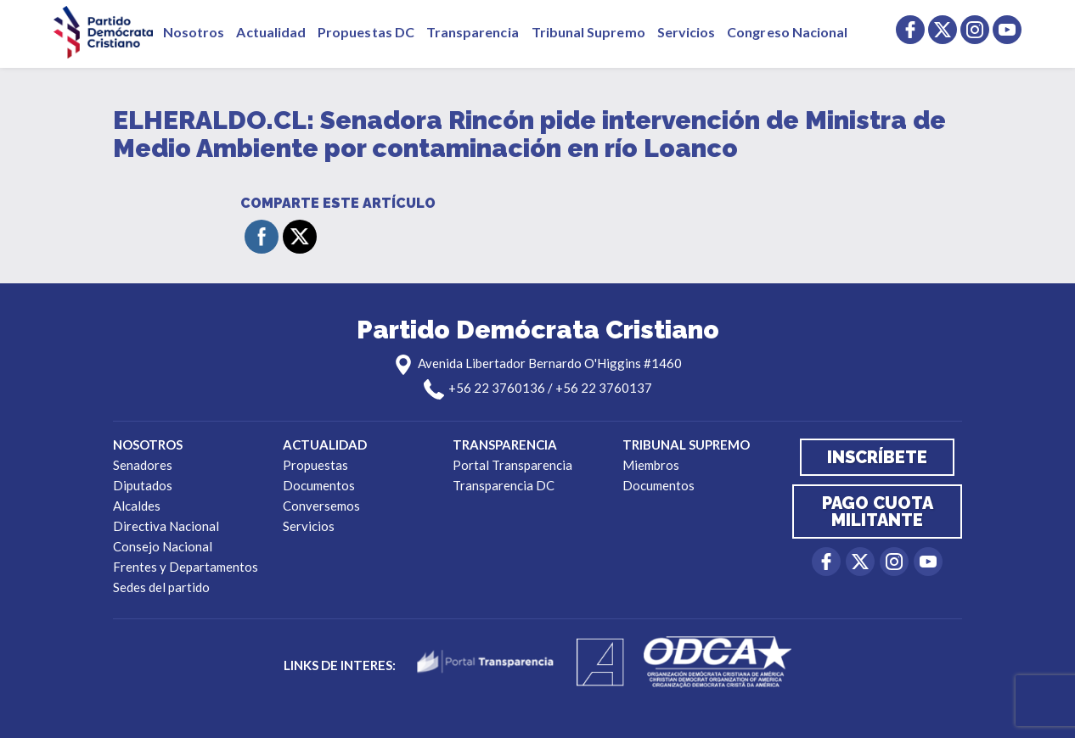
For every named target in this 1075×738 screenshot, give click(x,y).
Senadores (142, 464)
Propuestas (315, 464)
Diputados (142, 485)
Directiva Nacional (166, 526)
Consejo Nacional (162, 546)
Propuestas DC (366, 32)
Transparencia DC (503, 485)
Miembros (650, 464)
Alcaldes (136, 505)
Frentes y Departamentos (185, 566)
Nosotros (193, 32)
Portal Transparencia (512, 464)
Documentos (319, 485)
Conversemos (321, 505)
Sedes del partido (161, 587)
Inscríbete (877, 457)
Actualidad (271, 32)
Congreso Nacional (787, 32)
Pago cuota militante (877, 511)
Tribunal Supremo (588, 32)
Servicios (686, 32)
